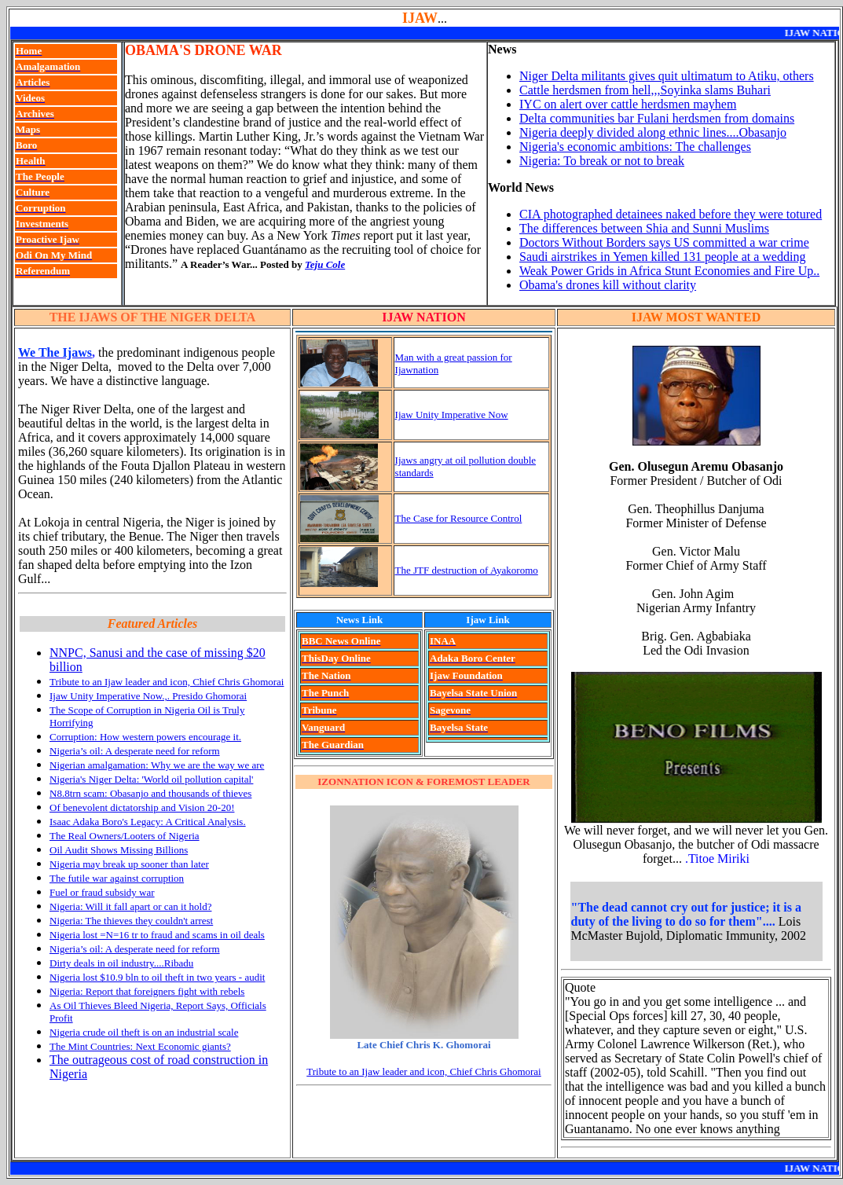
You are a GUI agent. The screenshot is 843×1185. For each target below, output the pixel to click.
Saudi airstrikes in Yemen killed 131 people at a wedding (662, 256)
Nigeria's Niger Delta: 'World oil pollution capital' (151, 779)
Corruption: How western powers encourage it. (145, 737)
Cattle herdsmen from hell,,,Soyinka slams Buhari (645, 90)
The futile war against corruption (116, 878)
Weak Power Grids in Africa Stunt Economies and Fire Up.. (669, 270)
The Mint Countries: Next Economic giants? (140, 1046)
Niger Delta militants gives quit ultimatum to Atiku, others (666, 76)
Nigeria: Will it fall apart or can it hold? (130, 906)
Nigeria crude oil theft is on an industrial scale (143, 1032)
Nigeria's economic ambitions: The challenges (635, 146)
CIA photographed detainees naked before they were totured (670, 214)
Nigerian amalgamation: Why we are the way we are (156, 765)
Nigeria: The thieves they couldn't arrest (131, 920)
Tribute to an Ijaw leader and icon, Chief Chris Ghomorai (166, 682)
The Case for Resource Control (458, 518)
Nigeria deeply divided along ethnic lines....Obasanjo (652, 132)
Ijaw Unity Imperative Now (451, 414)
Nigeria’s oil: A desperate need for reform (134, 751)
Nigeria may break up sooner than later (129, 864)
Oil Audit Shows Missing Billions (118, 850)
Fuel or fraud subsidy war (102, 892)
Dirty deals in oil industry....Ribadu (121, 963)
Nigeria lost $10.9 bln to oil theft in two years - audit (157, 977)
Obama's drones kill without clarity (607, 285)
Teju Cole (325, 264)
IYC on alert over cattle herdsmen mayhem (627, 104)
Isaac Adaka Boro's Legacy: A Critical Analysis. (147, 821)
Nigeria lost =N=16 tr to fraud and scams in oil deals (157, 935)
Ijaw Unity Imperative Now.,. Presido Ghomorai (148, 696)
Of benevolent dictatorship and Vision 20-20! (141, 807)
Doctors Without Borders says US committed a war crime (664, 242)
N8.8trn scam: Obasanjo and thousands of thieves (150, 793)
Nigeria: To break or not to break (601, 160)
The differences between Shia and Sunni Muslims (644, 228)
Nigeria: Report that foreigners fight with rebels (146, 991)
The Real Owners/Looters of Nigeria (124, 836)
